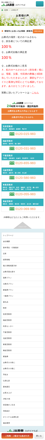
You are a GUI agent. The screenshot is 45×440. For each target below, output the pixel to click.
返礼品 (5, 302)
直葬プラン (7, 278)
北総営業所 (7, 338)
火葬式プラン (8, 284)
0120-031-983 (25, 148)
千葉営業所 (7, 332)
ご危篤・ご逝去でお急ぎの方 (17, 436)
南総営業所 (7, 320)
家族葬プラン (8, 290)
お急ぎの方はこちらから (22, 117)
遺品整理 (6, 423)
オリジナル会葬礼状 (11, 417)
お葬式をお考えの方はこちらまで (22, 111)
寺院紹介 (6, 411)
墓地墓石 (6, 387)
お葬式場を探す (9, 272)
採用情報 (6, 260)
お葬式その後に (9, 368)
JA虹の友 (6, 399)
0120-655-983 (25, 163)
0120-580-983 (25, 178)
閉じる (39, 436)
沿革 (4, 254)
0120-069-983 (25, 209)
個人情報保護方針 (10, 266)
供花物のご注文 (9, 405)
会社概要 (6, 241)
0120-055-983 (25, 194)
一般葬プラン (8, 296)
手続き (5, 374)
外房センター (8, 326)
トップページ (8, 235)
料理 (4, 308)
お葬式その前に (9, 362)
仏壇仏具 (6, 381)
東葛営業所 (7, 344)
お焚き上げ (7, 393)
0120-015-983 (25, 134)
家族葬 (5, 356)
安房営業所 (7, 314)
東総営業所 (7, 350)
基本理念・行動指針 (11, 248)
